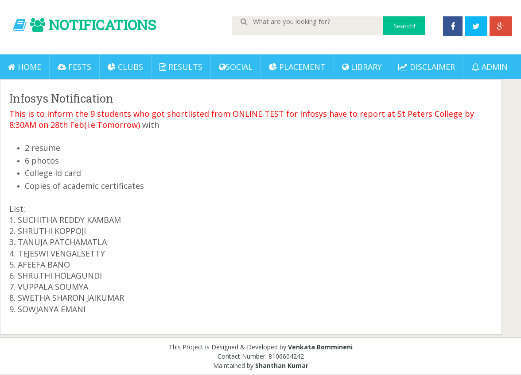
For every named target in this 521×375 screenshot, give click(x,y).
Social (236, 66)
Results (180, 66)
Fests (74, 66)
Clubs (125, 66)
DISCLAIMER (426, 66)
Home (24, 66)
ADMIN (489, 66)
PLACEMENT (297, 66)
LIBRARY (362, 66)
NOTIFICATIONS (102, 24)
